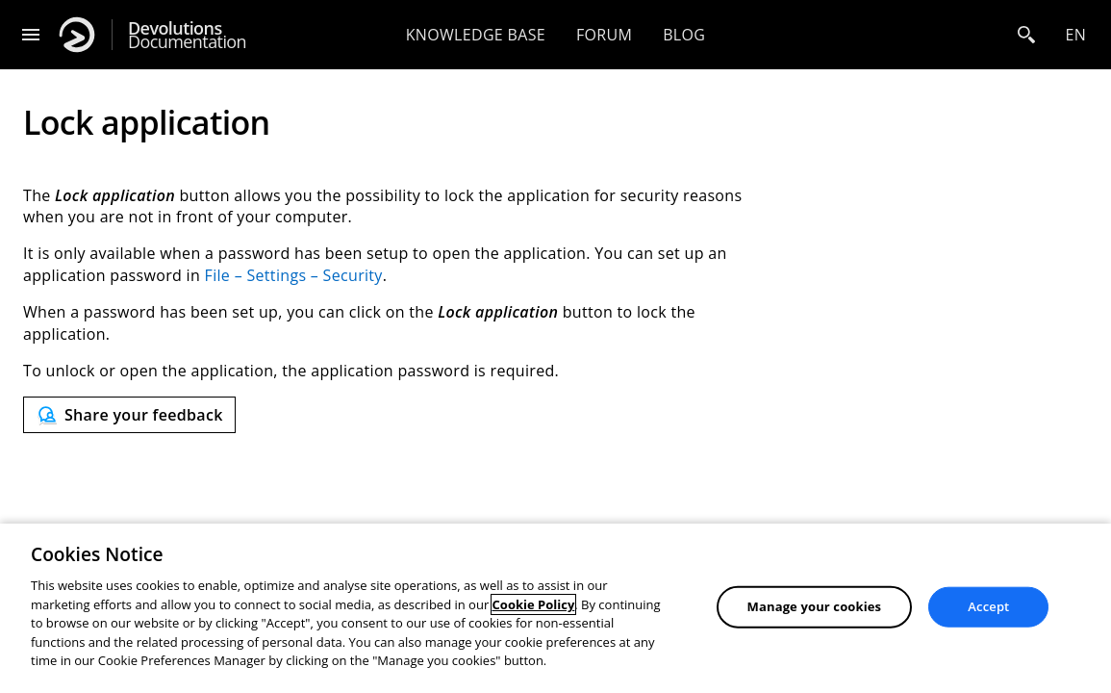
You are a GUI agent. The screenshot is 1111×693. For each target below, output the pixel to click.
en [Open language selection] (1075, 34)
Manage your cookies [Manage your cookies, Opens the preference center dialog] (814, 606)
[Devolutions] (77, 34)
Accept (988, 606)
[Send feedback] (129, 415)
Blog (684, 34)
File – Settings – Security (294, 275)
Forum (604, 34)
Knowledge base (475, 34)
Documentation (187, 35)
